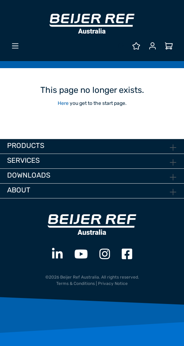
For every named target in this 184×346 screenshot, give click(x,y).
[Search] (120, 46)
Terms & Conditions (75, 283)
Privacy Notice (113, 283)
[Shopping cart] (169, 46)
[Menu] (15, 46)
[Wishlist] (136, 46)
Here (63, 103)
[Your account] (152, 46)
